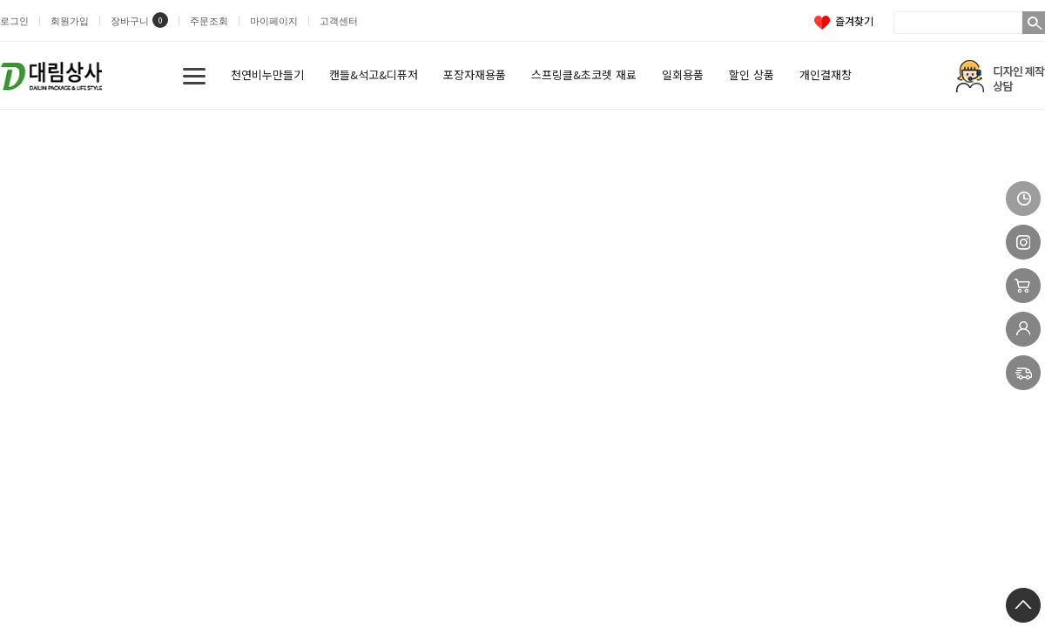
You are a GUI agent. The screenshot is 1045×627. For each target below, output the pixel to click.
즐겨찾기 (843, 20)
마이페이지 (274, 21)
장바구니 (130, 21)
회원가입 (70, 21)
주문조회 (209, 21)
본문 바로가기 (0, 0)
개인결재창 (825, 74)
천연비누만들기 (267, 74)
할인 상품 (751, 74)
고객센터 (339, 21)
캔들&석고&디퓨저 (373, 74)
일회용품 (683, 74)
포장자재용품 (474, 74)
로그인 (14, 21)
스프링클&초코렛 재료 (584, 74)
